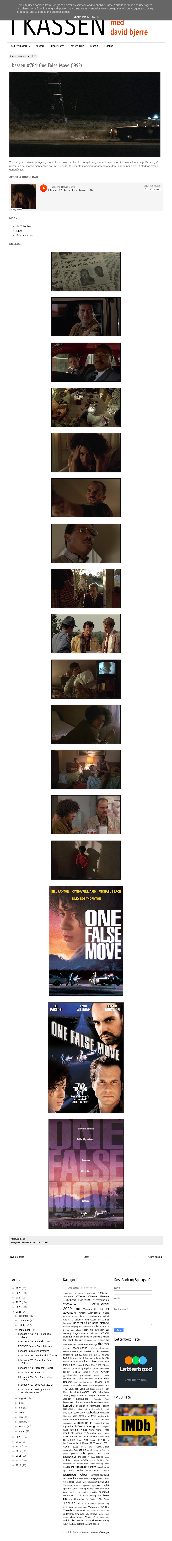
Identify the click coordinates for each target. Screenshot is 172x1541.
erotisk (87, 1351)
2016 (19, 1455)
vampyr (93, 1514)
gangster (86, 1368)
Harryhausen (69, 1379)
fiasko (66, 1358)
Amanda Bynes (70, 1316)
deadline (88, 1337)
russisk (100, 1467)
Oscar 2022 (70, 1446)
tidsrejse (81, 1503)
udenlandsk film (93, 1511)
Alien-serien (94, 1313)
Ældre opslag (155, 1256)
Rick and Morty (82, 1464)
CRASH (105, 1333)
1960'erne (91, 1296)
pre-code (82, 1457)
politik (90, 1453)
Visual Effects (84, 1517)
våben (95, 1517)
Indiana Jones (69, 1385)
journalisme (103, 1395)
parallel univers (94, 1450)
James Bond (89, 1392)
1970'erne (103, 1296)
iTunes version (24, 235)
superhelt (104, 1492)
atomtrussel (90, 1320)
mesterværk (84, 1419)
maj (21, 1412)
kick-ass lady (86, 1402)
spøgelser (89, 1489)
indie (79, 1385)
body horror (102, 1326)
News (91, 1430)
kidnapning (98, 1402)
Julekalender (82, 1398)
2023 (19, 1302)
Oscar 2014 (69, 1440)
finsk (98, 1358)
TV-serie (67, 1510)
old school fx (78, 1433)
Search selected (88, 1288)
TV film (104, 1507)
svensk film (68, 1495)
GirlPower (104, 1368)
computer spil (86, 1333)
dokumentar (69, 1344)
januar (22, 1431)
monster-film (85, 1422)
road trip (99, 1464)
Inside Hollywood (96, 1385)
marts (22, 1421)
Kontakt (94, 45)
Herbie (98, 1379)
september (25, 1330)
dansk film (73, 1336)
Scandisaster (92, 1470)
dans (65, 1337)
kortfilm (105, 1406)
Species (86, 1485)
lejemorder (90, 1409)
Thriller (44, 1242)
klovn (106, 1402)
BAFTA (101, 1320)
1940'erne (68, 1296)
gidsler (96, 1368)
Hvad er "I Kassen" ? (20, 45)
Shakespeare (82, 1478)
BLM (93, 1327)
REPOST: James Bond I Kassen (35, 1346)
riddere (92, 1464)
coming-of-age (71, 1333)
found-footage (76, 1362)
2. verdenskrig (101, 1300)
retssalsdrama (69, 1464)
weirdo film (69, 1520)
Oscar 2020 (88, 1443)
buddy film (87, 1330)
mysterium (68, 1426)
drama (103, 1344)
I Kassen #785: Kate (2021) (32, 1372)
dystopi (66, 1348)
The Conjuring (91, 1499)
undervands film (71, 1514)
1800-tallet (79, 1293)
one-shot (93, 1436)
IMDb (19, 230)
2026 (19, 1288)
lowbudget (92, 1412)
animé (106, 1316)
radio (107, 1457)
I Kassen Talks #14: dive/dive (33, 1351)
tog (107, 1503)
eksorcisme (104, 1348)
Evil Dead (105, 1351)
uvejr (82, 1514)
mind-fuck (95, 1419)
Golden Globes (71, 1372)
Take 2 (100, 1496)
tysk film (77, 1510)
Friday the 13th (92, 1365)
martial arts (103, 1416)
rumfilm (92, 1467)
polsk (98, 1453)
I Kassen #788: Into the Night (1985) (37, 1355)
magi (87, 1416)
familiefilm (68, 1355)
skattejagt (93, 1478)
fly (107, 1358)
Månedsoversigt (85, 1426)
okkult (66, 1433)
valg (87, 1514)
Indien (85, 1385)
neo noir (36, 1242)
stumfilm (93, 1492)
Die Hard (68, 1340)
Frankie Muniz (103, 1362)
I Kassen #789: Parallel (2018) (34, 1341)
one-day (105, 1433)
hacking (97, 1375)
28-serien (87, 1309)
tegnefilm (73, 1499)
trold (85, 1507)
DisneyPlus (103, 1340)
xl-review (96, 1520)
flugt (103, 1358)
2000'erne (69, 1304)
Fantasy (78, 1354)
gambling (76, 1368)
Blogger (105, 1532)
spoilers (67, 1489)
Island (92, 1389)
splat (106, 1485)
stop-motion (82, 1492)
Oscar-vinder (102, 1447)
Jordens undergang (87, 1395)
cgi (107, 1329)
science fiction (75, 1474)
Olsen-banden (94, 1433)
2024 (19, 1297)
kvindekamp (79, 1409)
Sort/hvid (67, 1485)
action (104, 1309)
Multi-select (71, 1288)
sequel (104, 1474)
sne (107, 1481)
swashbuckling (89, 1495)
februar (23, 1426)
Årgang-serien (92, 1524)
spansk (77, 1485)
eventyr (96, 1351)
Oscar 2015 (82, 1440)
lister (70, 1413)
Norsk (99, 1429)
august (22, 1398)
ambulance (95, 1316)
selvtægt (94, 1475)
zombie (80, 1523)
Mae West (78, 1416)
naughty (105, 1426)
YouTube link (23, 226)
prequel (99, 1457)
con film (97, 1333)
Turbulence (93, 1507)
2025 (19, 1293)
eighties (93, 1348)
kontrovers (95, 1406)
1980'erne (69, 1300)
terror (81, 1499)
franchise (90, 1361)
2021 (19, 1311)
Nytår (106, 1430)
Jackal (73, 1392)
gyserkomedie (70, 1375)
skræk (72, 1482)
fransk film (69, 1365)
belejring (74, 1327)
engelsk (80, 1351)
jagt (79, 1392)
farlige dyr (87, 1355)
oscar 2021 (102, 1443)
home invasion (79, 1382)
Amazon (83, 1316)
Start (86, 1256)
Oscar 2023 (87, 1447)
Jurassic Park (101, 1399)
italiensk (99, 1389)
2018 (19, 1446)
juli (20, 1403)
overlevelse (68, 1450)
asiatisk (79, 1319)
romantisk (81, 1466)
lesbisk (99, 1409)
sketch (101, 1478)
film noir (74, 1358)
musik (106, 1423)
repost (92, 1460)
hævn (89, 1382)
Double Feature (84, 1344)
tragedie (78, 1507)
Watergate (104, 1517)
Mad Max (67, 1416)
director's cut (90, 1340)
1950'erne (79, 1296)
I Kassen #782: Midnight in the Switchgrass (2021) (34, 1391)
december (24, 1315)
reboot (76, 1460)
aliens (106, 1312)
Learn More (81, 16)
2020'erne (71, 1309)
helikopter (89, 1379)
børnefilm (99, 1330)
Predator (91, 1457)
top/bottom (68, 1507)
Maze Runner (70, 1419)
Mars (93, 1416)
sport (81, 1489)
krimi (70, 1409)
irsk (87, 1389)
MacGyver (104, 1413)
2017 (19, 1451)
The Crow (104, 1499)
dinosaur (78, 1340)
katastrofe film (71, 1402)
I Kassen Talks (77, 45)
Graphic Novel (90, 1372)
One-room (83, 1436)
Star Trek (99, 1489)
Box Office (76, 1330)
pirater (66, 1453)
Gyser (105, 1371)
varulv (100, 1514)
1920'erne (91, 1293)
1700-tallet (67, 1293)
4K (95, 1309)
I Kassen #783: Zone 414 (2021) (35, 1384)
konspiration (82, 1406)
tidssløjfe (92, 1503)
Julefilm (67, 1398)
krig (65, 1409)
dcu (82, 1337)
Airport (82, 1313)
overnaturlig (80, 1450)
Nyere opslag (17, 1256)
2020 (19, 1437)
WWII (88, 1521)
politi (82, 1453)
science (105, 1470)
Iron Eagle (80, 1389)
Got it (95, 16)
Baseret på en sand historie (91, 1323)
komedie (68, 1405)
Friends (106, 1365)
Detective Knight (101, 1337)
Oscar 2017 (96, 1440)
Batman (66, 1327)
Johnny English (70, 1395)
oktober (23, 1325)
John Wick (103, 1392)
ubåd (83, 1510)
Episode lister (57, 45)
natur (99, 1426)
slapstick (92, 1482)
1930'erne (103, 1293)
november (24, 1320)
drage (94, 1344)
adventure (69, 1312)
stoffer (72, 1492)
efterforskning (80, 1348)
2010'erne (100, 1304)
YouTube (72, 1524)
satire (80, 1470)
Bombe (66, 1330)
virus (72, 1517)
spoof (74, 1489)
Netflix (84, 1429)
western (80, 1521)
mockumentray (69, 1423)
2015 (19, 1460)
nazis (65, 1430)
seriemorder (69, 1478)
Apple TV (68, 1320)
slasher (100, 1481)
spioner (96, 1485)
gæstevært (85, 1375)
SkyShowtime (82, 1482)
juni (21, 1407)
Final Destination (87, 1358)
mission (105, 1419)
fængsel (66, 1368)
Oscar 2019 (75, 1443)
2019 (19, 1441)
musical (98, 1423)
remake (84, 1460)
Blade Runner (85, 1327)
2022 (19, 1307)
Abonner (40, 45)
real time (67, 1460)
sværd (78, 1495)
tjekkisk (101, 1504)
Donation (108, 45)
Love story (79, 1412)
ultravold (105, 1510)
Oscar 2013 (103, 1437)
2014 (19, 1465)
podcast (74, 1453)
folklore (66, 1362)
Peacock (105, 1450)
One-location (70, 1436)
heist (80, 1378)
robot (71, 1467)
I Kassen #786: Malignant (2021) (35, 1368)
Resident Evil (103, 1460)
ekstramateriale (69, 1351)
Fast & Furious (101, 1354)
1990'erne (26, 1242)
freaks (79, 1365)
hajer (107, 1375)
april (21, 1417)
